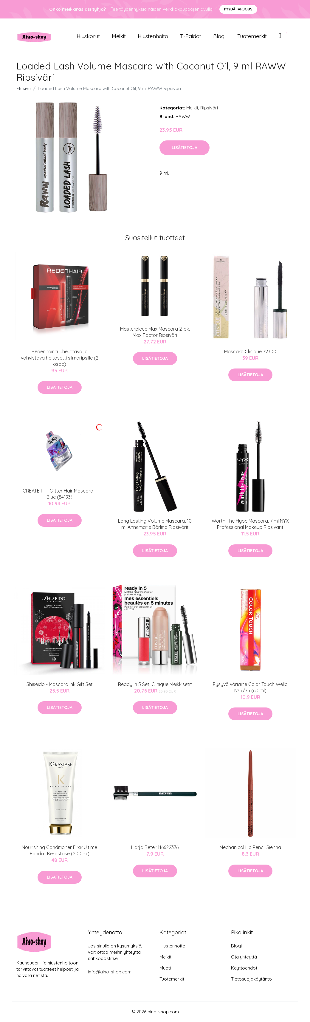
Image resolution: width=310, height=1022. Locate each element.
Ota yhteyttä (244, 957)
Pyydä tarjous (238, 9)
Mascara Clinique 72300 (250, 351)
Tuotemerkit (252, 36)
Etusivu (23, 88)
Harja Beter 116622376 (155, 847)
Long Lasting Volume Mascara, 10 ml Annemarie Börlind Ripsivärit (155, 524)
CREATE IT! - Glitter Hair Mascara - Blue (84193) (59, 494)
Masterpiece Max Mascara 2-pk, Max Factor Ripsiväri (155, 332)
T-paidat (190, 36)
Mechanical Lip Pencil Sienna (250, 847)
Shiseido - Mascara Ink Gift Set (60, 684)
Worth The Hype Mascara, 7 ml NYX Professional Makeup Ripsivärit (250, 524)
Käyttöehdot (244, 968)
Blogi (219, 36)
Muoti (165, 968)
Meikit (119, 36)
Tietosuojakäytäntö (251, 979)
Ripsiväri (209, 108)
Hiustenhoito (153, 36)
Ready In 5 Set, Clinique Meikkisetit (155, 684)
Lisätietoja (184, 147)
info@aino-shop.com (109, 972)
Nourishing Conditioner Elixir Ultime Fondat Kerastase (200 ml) (59, 850)
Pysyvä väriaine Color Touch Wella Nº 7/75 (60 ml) (250, 687)
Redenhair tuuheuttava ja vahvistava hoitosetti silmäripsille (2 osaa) (59, 358)
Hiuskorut (88, 36)
